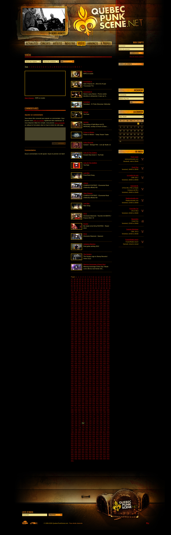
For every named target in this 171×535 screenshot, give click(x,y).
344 (101, 339)
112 (97, 292)
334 (104, 337)
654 (108, 401)
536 (79, 379)
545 (72, 381)
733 (76, 419)
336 (72, 339)
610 (108, 392)
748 (90, 421)
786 (108, 427)
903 (93, 452)
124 (101, 294)
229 (83, 317)
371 (79, 346)
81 (82, 288)
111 (93, 292)
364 (93, 343)
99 (91, 290)
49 (77, 283)
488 (104, 368)
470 (79, 365)
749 (93, 421)
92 (72, 290)
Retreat (85, 112)
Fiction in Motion (88, 132)
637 (86, 399)
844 (79, 441)
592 (83, 390)
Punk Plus (135, 167)
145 (97, 299)
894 (101, 450)
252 (86, 321)
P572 (85, 213)
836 (90, 439)
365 (97, 343)
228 (79, 317)
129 (79, 297)
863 (108, 443)
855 (79, 443)
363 (90, 343)
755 (76, 423)
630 (101, 396)
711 (76, 414)
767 (79, 425)
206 (79, 312)
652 (101, 401)
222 (97, 314)
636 (83, 399)
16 (109, 277)
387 (97, 348)
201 (101, 310)
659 (86, 403)
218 (83, 314)
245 (101, 319)
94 (77, 290)
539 (90, 379)
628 (93, 396)
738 (93, 419)
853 (72, 443)
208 (86, 312)
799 (76, 432)
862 (104, 443)
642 (104, 399)
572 (90, 385)
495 (90, 370)
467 (108, 363)
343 (97, 339)
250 (79, 321)
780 (86, 427)
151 (79, 301)
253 (90, 321)
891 (90, 450)
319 (90, 334)
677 (72, 408)
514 (79, 374)
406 (86, 352)
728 (97, 416)
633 (72, 399)
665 (108, 403)
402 (72, 352)
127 (72, 297)
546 (76, 381)
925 (93, 456)
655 (72, 403)
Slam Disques (29, 98)
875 (72, 447)
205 (76, 312)
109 (86, 292)
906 (104, 452)
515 (83, 374)
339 (83, 339)
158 (104, 301)
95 (80, 290)
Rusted (85, 223)
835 (86, 439)
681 (86, 408)
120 (86, 294)
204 (72, 312)
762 (101, 423)
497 (97, 370)
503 (79, 372)
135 (101, 297)
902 (90, 452)
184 (79, 308)
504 (83, 372)
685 (101, 408)
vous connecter (60, 123)
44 (104, 281)
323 (104, 334)
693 (90, 410)
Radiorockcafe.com (132, 198)
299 (97, 330)
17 (72, 279)
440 (90, 359)
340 (86, 339)
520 (101, 374)
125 (104, 294)
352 (90, 341)
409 (97, 352)
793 (93, 430)
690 (79, 410)
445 (108, 359)
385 (90, 348)
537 (83, 379)
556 (72, 383)
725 (86, 416)
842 (72, 441)
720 (108, 414)
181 (108, 306)
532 (104, 377)
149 (72, 301)
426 (79, 356)
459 (79, 363)
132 (90, 297)
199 (93, 310)
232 (93, 317)
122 (93, 294)
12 (99, 277)
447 (76, 361)
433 (104, 356)
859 (93, 443)
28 (101, 279)
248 (72, 321)
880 (90, 447)
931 (76, 458)
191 (104, 308)
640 (97, 399)
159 (108, 301)
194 (76, 310)
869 (90, 445)
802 (86, 432)
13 (101, 277)
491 (76, 370)
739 (97, 419)
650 (93, 401)
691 (83, 410)
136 (104, 297)
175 (86, 306)
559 (83, 383)
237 (72, 319)
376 (97, 346)
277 (97, 325)
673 (97, 405)
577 (108, 385)
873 (104, 445)
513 (76, 374)
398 (97, 350)
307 (86, 332)
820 (72, 436)
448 (79, 361)
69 (91, 286)
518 (93, 374)
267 (101, 323)
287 (93, 328)
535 (76, 379)
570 (83, 385)
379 (108, 346)
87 (99, 288)
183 (76, 308)
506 (90, 372)
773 (101, 425)
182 (72, 308)
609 (104, 392)
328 (83, 337)
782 (93, 427)
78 (74, 288)
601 (76, 392)
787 (72, 430)
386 (93, 348)
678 (76, 408)
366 (101, 343)
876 (76, 447)
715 (90, 414)
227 (76, 317)
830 (108, 436)
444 (104, 359)
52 (85, 283)
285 (86, 328)
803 (90, 432)
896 (108, 450)
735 (83, 419)
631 (104, 396)
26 (96, 279)
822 (79, 436)
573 (93, 385)
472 (86, 365)
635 (79, 399)
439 (86, 359)
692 (86, 410)
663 (101, 403)
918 (108, 454)
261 (79, 323)
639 (93, 399)
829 (104, 436)
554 (104, 381)
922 (83, 456)
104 (108, 290)
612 (76, 394)
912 (86, 454)
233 (97, 317)
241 (86, 319)
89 (104, 288)
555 (108, 381)
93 (74, 290)
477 (104, 365)
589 (72, 390)
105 (72, 292)
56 (96, 283)
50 (80, 283)
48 (74, 283)
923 (86, 456)
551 (93, 381)
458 (76, 363)
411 (104, 352)
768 (83, 425)
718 (101, 414)
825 (90, 436)
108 (83, 292)
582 (86, 388)
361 (83, 343)
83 (88, 288)
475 (97, 365)
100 (94, 290)
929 (108, 456)
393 (79, 350)
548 (83, 381)
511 (108, 372)
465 (101, 363)
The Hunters (87, 254)
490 (72, 370)
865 (76, 445)
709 (108, 412)
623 (76, 396)
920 (76, 456)
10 (93, 277)
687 (108, 408)
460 (83, 363)
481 (79, 368)
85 (93, 288)
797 (108, 430)
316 (79, 334)
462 (90, 363)
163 (83, 303)
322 (101, 334)
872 (101, 445)
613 (79, 394)
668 (79, 405)
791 (86, 430)
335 (108, 337)
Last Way (86, 173)
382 (79, 348)
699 (72, 412)
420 (97, 354)
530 (97, 377)
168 (101, 303)
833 (79, 439)
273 (83, 325)
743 (72, 421)
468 (72, 365)
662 (97, 403)
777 (76, 427)
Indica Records (88, 142)
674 (101, 405)
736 (86, 419)
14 (104, 277)
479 (72, 368)
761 (97, 423)
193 (72, 310)
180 (104, 306)
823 (83, 436)
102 (101, 290)
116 (72, 294)
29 (104, 279)
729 (101, 416)
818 (104, 434)
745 (79, 421)
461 (86, 363)
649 (90, 401)
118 (79, 294)
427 (83, 356)
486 (97, 368)
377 (101, 346)
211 (97, 312)
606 (93, 392)
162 (79, 303)
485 (93, 368)
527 (86, 377)
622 (72, 396)
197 (86, 310)
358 (72, 343)
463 (93, 363)
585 (97, 388)
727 (93, 416)
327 (79, 337)
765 (72, 425)
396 (90, 350)
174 (83, 306)
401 (108, 350)
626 (86, 396)
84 (91, 288)
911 (83, 454)
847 (90, 441)
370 (76, 346)
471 (83, 365)
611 (72, 394)
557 (76, 383)
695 (97, 410)
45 (107, 281)
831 (72, 439)
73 (101, 286)
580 (79, 388)
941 (72, 461)
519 (97, 374)
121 (90, 294)
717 (97, 414)
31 (109, 279)
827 (97, 436)
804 (93, 432)
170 (108, 303)
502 (76, 372)
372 (83, 346)
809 (72, 434)
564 (101, 383)
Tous (26, 67)
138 (72, 299)
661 (93, 403)
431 (97, 356)
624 (79, 396)
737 (90, 419)
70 (93, 286)
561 (90, 383)
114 (104, 292)
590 (76, 390)
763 (104, 423)
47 (72, 283)
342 (93, 339)
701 (79, 412)
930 (72, 458)
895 (104, 450)
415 (79, 354)
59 (104, 283)
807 (104, 432)
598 (104, 390)
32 (72, 281)
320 (93, 334)
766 (76, 425)
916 (101, 454)
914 (93, 454)
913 (90, 454)
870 (93, 445)
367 (104, 343)
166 (93, 303)
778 (79, 427)
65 (80, 286)
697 (104, 410)
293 (76, 330)
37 (85, 281)
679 (79, 408)
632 (108, 396)
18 (74, 279)
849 (97, 441)
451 (90, 361)
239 (79, 319)
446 (72, 361)
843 (76, 441)
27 (99, 279)
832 (76, 439)
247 (108, 319)
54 (91, 283)
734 (79, 419)
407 (90, 352)
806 (101, 432)
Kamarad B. (134, 186)
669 (83, 405)
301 (104, 330)
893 (97, 450)
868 (86, 445)
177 (93, 306)
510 (104, 372)
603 (83, 392)
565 (104, 383)
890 (86, 450)
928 (104, 456)
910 (79, 454)
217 (79, 314)
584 (93, 388)
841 (108, 439)
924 (90, 456)
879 (86, 447)
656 (76, 403)
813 (86, 434)
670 (86, 405)
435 (72, 359)
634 (76, 399)
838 (97, 439)
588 (108, 388)
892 (93, 450)
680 (83, 408)
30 (107, 279)
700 (76, 412)
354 (97, 341)
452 (93, 361)
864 (72, 445)
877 (79, 447)
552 (97, 381)
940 (108, 458)
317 (83, 334)
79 (77, 288)
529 (93, 377)
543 (104, 379)
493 (83, 370)
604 (86, 392)
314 (72, 334)
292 (72, 330)
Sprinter (86, 122)
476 (101, 365)
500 (108, 370)
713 (83, 414)
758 (86, 423)
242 (90, 319)
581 (83, 388)
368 (108, 343)
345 (104, 339)
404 (79, 352)
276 (93, 325)
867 (83, 445)
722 (76, 416)
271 (76, 325)
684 (97, 408)
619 (101, 394)
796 (104, 430)
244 (97, 319)
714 (86, 414)
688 (72, 410)
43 (101, 281)
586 (101, 388)
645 (76, 401)
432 (101, 356)
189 (97, 308)
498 (101, 370)
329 (86, 337)
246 (104, 319)
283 (79, 328)
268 (104, 323)
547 (79, 381)
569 (79, 385)
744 (76, 421)
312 (104, 332)
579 (76, 388)
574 (97, 385)
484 (90, 368)
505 (86, 372)
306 (83, 332)
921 (79, 456)
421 (101, 354)
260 (76, 323)
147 (104, 299)
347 (72, 341)
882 (97, 447)
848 (93, 441)
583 (90, 388)
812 (83, 434)
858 (90, 443)
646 (79, 401)
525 (79, 377)
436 (76, 359)
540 (93, 379)
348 (76, 341)
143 (90, 299)
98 (88, 290)
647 (83, 401)
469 (76, 365)
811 (79, 434)
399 (101, 350)
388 (101, 348)
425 (76, 356)
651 (97, 401)
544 (108, 379)
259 (72, 323)
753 (108, 421)
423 (108, 354)
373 (86, 346)
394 (83, 350)
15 (107, 277)
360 (79, 343)
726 (90, 416)
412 (108, 352)
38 (88, 281)
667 (76, 405)
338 (79, 339)
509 (101, 372)
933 (83, 458)
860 (97, 443)
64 (77, 286)
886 (72, 450)
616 (90, 394)
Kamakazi (86, 102)
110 (90, 292)
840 (104, 439)
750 (97, 421)
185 (83, 308)
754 (72, 423)
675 (104, 405)
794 (97, 430)
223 (101, 314)
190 (101, 308)
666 (72, 405)
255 (97, 321)
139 (76, 299)
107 (79, 292)
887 (76, 450)
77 (72, 288)
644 (72, 401)
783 (97, 427)
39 (91, 281)
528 (90, 377)
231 (90, 317)
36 (82, 281)
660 (90, 403)
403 (76, 352)
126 (108, 294)
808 (108, 432)
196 (83, 310)
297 (90, 330)
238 (76, 319)
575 (101, 385)
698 (108, 410)
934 (86, 458)
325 (72, 337)
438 (83, 359)
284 (83, 328)
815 (93, 434)
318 (86, 334)
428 (86, 356)
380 (72, 348)
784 (101, 427)
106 (76, 292)
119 (83, 294)
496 (93, 370)
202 (104, 310)
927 (101, 456)
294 (79, 330)
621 (108, 394)
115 (108, 292)
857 (86, 443)
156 (97, 301)
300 (101, 330)
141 (83, 299)
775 (108, 425)
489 (108, 368)
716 (93, 414)
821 (76, 436)
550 (90, 381)
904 (97, 452)
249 (76, 321)
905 (101, 452)
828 (101, 436)
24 (91, 279)
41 (96, 281)
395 (86, 350)
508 (97, 372)
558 (79, 383)
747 (86, 421)
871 (97, 445)
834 (83, 439)
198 (90, 310)
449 (83, 361)
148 (108, 299)
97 (85, 290)
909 (76, 454)
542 (101, 379)
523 (72, 377)
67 (85, 286)
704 (90, 412)
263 (86, 323)
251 (83, 321)
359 (76, 343)
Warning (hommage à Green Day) (94, 264)
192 (108, 308)
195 (79, 310)
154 (90, 301)
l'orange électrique (132, 229)
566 (108, 383)
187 (90, 308)
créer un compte (38, 120)
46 (109, 281)
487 (101, 368)
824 (86, 436)
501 (72, 372)
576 (104, 385)
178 (97, 306)
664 (104, 403)
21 (82, 279)
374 (90, 346)
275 (90, 325)
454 (101, 361)
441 (93, 359)
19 (77, 279)
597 (101, 390)
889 (83, 450)
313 (108, 332)
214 (108, 312)
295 (83, 330)
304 (76, 332)
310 (97, 332)
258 (108, 321)
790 (83, 430)
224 (104, 314)
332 (97, 337)
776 (72, 427)
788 (76, 430)
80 (80, 288)
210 (93, 312)
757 (83, 423)
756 (79, 423)
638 (90, 399)
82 (85, 288)
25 (93, 279)
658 (83, 403)
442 (97, 359)
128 (76, 297)
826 (93, 436)
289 (101, 328)
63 (74, 286)
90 (107, 288)
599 (108, 390)
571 (86, 385)
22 (85, 279)
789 (79, 430)
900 (83, 452)
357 (108, 341)
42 (99, 281)
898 (76, 452)
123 (97, 294)
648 (86, 401)
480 (76, 368)
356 (104, 341)
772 (97, 425)
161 (76, 303)
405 (83, 352)
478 (108, 365)
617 (93, 394)
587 (104, 388)
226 (72, 317)
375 (93, 346)
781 (90, 427)
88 (101, 288)
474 (93, 365)
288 (97, 328)
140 (79, 299)
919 (72, 456)
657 (79, 403)
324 (108, 334)
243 (93, 319)
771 (93, 425)
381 (76, 348)
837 (93, 439)
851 (104, 441)
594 (90, 390)
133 (93, 297)
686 (104, 408)
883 (101, 447)
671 (90, 405)
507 (93, 372)
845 (83, 441)
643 (108, 399)
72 (99, 286)
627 (90, 396)
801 (83, 432)
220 (90, 314)
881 (93, 447)
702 (83, 412)
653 (104, 401)
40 (93, 281)
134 (97, 297)
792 (90, 430)
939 (104, 458)
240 (83, 319)
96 (82, 290)
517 (90, 374)
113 (101, 292)
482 (83, 368)
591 (79, 390)
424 (72, 356)
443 (101, 359)
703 (86, 412)
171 (72, 306)
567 (72, 385)
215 (72, 314)
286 (90, 328)
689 (76, 410)
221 (93, 314)
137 (108, 297)
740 (101, 419)
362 (86, 343)
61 (109, 283)
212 (101, 312)
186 (86, 308)
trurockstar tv (87, 81)
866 (79, 445)
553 (101, 381)
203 (108, 310)
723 (79, 416)
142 (86, 299)
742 (108, 419)
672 (93, 405)
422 (104, 354)
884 (104, 447)
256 (101, 321)
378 (104, 346)
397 (93, 350)
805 (97, 432)
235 (104, 317)
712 (79, 414)
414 (76, 354)
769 (86, 425)
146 (101, 299)
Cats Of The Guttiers (90, 152)
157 (101, 301)
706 (97, 412)
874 (108, 445)
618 (97, 394)
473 (90, 365)
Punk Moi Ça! (134, 208)
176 (90, 306)
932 (79, 458)
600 (72, 392)
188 (93, 308)
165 (90, 303)
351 (86, 341)
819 (108, 434)
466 (104, 363)
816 (97, 434)
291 (108, 328)
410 (101, 352)
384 (86, 348)
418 (90, 354)
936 (93, 458)
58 (101, 283)
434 (108, 356)
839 (101, 439)
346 (108, 339)
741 (104, 419)
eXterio (85, 183)
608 (101, 392)
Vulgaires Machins (89, 244)
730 (104, 416)
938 (101, 458)
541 (97, 379)
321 (97, 334)
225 (108, 314)
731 (108, 416)
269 (108, 323)
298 (93, 330)
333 (101, 337)
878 (83, 447)
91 (109, 288)
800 (79, 432)
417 (86, 354)
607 (97, 392)
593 (86, 390)
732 (72, 419)
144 (93, 299)
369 (72, 346)
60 (107, 283)
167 (97, 303)
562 (93, 383)
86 (96, 288)
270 (72, 325)
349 (79, 341)
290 (104, 328)
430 (93, 356)
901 (86, 452)
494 (86, 370)
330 (90, 337)
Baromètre (134, 219)
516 (86, 374)
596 (97, 390)
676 (108, 405)
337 (76, 339)
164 (86, 303)
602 (79, 392)
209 (90, 312)
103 (104, 290)
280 (108, 325)
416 (83, 354)
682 (90, 408)
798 (72, 432)
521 (104, 374)
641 (101, 399)
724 (83, 416)
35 (80, 281)
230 (86, 317)
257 (104, 321)
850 (101, 441)
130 (83, 297)
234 (101, 317)
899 (79, 452)
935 (90, 458)
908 (72, 454)
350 (83, 341)
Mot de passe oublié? (137, 56)
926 (97, 456)
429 (90, 356)
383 (83, 348)
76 (109, 286)
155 (93, 301)
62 (72, 286)
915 (97, 454)
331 (93, 337)
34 (77, 281)
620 (104, 394)
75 (107, 286)
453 (97, 361)
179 (101, 306)
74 (104, 286)
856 (83, 443)
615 (86, 394)
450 (86, 361)
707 (101, 412)
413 (72, 354)
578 (72, 388)
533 (108, 377)
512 (72, 374)
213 (104, 312)
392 (76, 350)
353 (93, 341)
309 (93, 332)
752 (104, 421)
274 (86, 325)
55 (93, 283)
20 (80, 279)
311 (101, 332)
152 (83, 301)
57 (99, 283)
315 (76, 334)
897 (72, 452)
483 (86, 368)
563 (97, 383)
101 (97, 290)
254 (93, 321)
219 (86, 314)
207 (83, 312)
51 (82, 283)
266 (97, 323)
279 (104, 325)
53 (88, 283)
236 (108, 317)
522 (108, 374)
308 (90, 332)
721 (72, 416)
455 (104, 361)
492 (79, 370)
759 (90, 423)
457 (72, 363)
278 (101, 325)
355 (101, 341)
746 (83, 421)
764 (108, 423)
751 (101, 421)
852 (108, 441)
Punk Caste (134, 157)
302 (108, 330)
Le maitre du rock (132, 175)
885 (108, 447)
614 (83, 394)
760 (93, 423)
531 (101, 377)
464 (97, 363)
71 (96, 286)
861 (101, 443)
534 (72, 379)
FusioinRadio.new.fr (131, 239)
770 (90, 425)
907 (108, 452)
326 (76, 337)
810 (76, 434)
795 (101, 430)
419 (93, 354)
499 (104, 370)
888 (79, 450)
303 (72, 332)
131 (86, 297)
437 (79, 359)
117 (76, 294)
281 (72, 328)
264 (90, 323)
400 (104, 350)
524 (76, 377)
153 (86, 301)
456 (108, 361)
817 (101, 434)
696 (101, 410)
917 (104, 454)
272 (79, 325)
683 (93, 408)
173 (79, 306)
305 (79, 332)
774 (104, 425)
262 (83, 323)
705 (93, 412)
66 (82, 286)
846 (86, 441)
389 (104, 348)
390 (108, 348)
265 (93, 323)
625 (83, 396)
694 (93, 410)
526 (83, 377)
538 (86, 379)
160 (72, 303)
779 (83, 427)
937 (97, 458)
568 (76, 385)
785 (104, 427)
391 (72, 350)
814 (90, 434)
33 (74, 281)
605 (90, 392)
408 (93, 352)
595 (93, 390)
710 (72, 414)
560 (86, 383)
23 (88, 279)
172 (76, 306)
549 (86, 381)
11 (96, 277)
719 (104, 414)
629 (97, 396)
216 (76, 314)
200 (97, 310)
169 (104, 303)
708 (104, 412)
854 (76, 443)
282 (76, 328)
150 (76, 301)
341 (90, 339)
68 (88, 286)
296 (86, 330)
